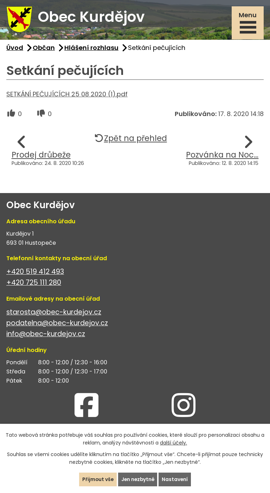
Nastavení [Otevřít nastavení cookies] (176, 479)
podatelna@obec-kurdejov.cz (57, 324)
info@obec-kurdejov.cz (45, 335)
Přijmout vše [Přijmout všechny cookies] (97, 479)
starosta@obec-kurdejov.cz (53, 313)
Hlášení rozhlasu (91, 48)
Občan (44, 48)
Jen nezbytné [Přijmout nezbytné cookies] (138, 479)
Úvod (14, 48)
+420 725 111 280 (33, 283)
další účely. (173, 442)
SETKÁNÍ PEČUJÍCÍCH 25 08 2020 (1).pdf (67, 95)
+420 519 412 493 (35, 272)
